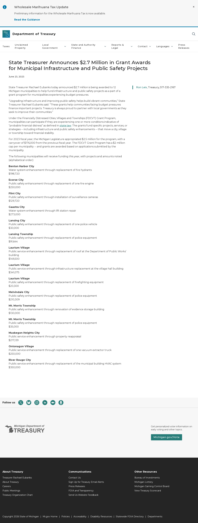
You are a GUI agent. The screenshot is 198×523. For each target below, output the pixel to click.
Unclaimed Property (21, 46)
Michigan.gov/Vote (166, 437)
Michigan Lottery (143, 482)
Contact (144, 46)
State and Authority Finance (88, 46)
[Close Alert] (194, 7)
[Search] (194, 34)
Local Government (54, 46)
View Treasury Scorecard (147, 490)
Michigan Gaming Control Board (151, 486)
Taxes (6, 46)
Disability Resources (101, 516)
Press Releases (183, 46)
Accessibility (79, 516)
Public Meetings (11, 490)
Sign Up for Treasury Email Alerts (86, 482)
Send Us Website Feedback (83, 495)
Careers (6, 486)
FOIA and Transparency (81, 490)
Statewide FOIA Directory (130, 516)
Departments (155, 516)
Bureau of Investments (147, 477)
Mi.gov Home (50, 516)
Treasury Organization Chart (17, 495)
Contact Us (75, 477)
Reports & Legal (122, 46)
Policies (65, 516)
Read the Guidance (27, 19)
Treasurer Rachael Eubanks (17, 477)
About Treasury (10, 482)
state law (65, 125)
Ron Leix (141, 87)
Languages (164, 46)
